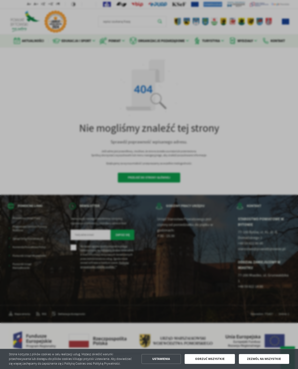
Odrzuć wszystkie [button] (210, 359)
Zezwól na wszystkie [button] (264, 359)
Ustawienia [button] (161, 359)
